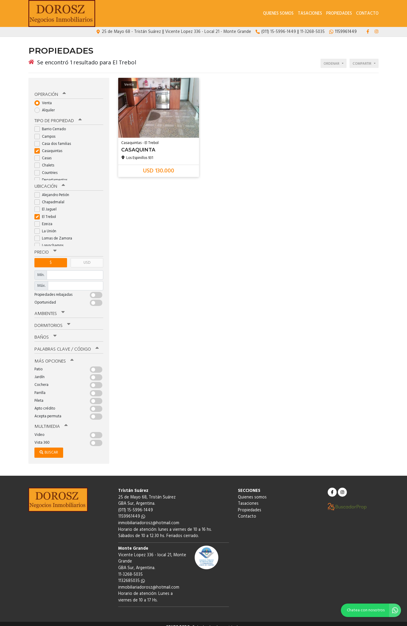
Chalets (46, 161)
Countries (47, 168)
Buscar (49, 446)
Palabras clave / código (66, 343)
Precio (45, 247)
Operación (50, 90)
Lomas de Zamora (55, 234)
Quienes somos (278, 13)
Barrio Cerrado (52, 125)
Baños (45, 332)
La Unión (47, 226)
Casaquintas (50, 146)
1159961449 (131, 510)
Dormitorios (52, 320)
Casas (44, 153)
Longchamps (50, 241)
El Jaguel (47, 204)
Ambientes (49, 308)
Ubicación (49, 182)
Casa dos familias (54, 139)
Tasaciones (310, 13)
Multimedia (50, 420)
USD (86, 257)
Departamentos (52, 175)
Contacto (367, 13)
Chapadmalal (51, 197)
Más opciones (53, 355)
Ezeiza (45, 219)
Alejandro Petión (53, 190)
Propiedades (339, 13)
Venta (45, 98)
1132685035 (131, 575)
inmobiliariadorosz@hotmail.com (148, 517)
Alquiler (46, 105)
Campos (46, 132)
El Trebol (47, 212)
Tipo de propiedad (57, 116)
